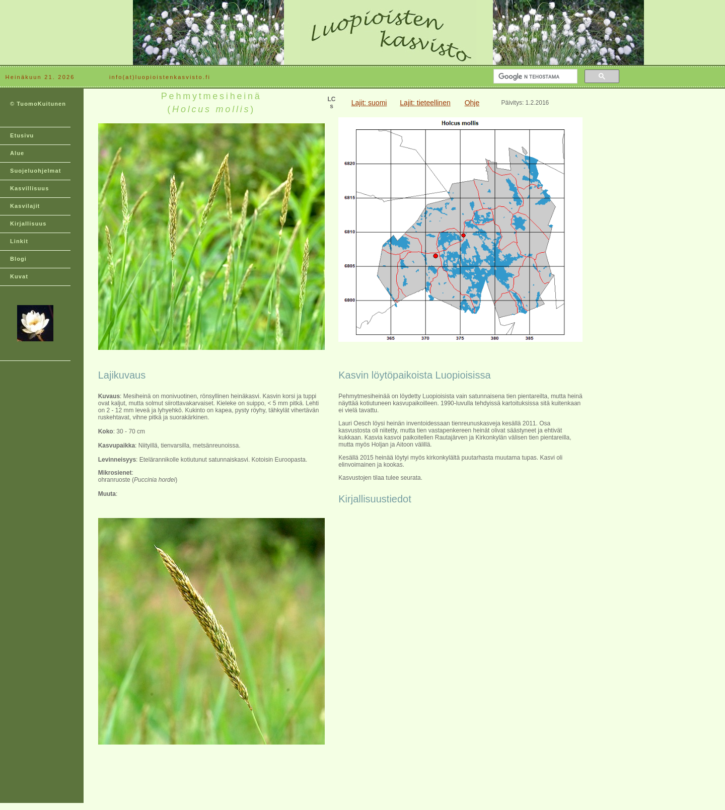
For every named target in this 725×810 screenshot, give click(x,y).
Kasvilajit (25, 206)
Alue (17, 153)
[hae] (534, 76)
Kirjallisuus (28, 223)
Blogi (18, 259)
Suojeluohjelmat (35, 171)
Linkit (19, 241)
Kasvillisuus (29, 188)
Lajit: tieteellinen (425, 103)
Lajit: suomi (369, 103)
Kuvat (19, 276)
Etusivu (22, 135)
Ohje (472, 103)
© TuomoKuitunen (38, 104)
